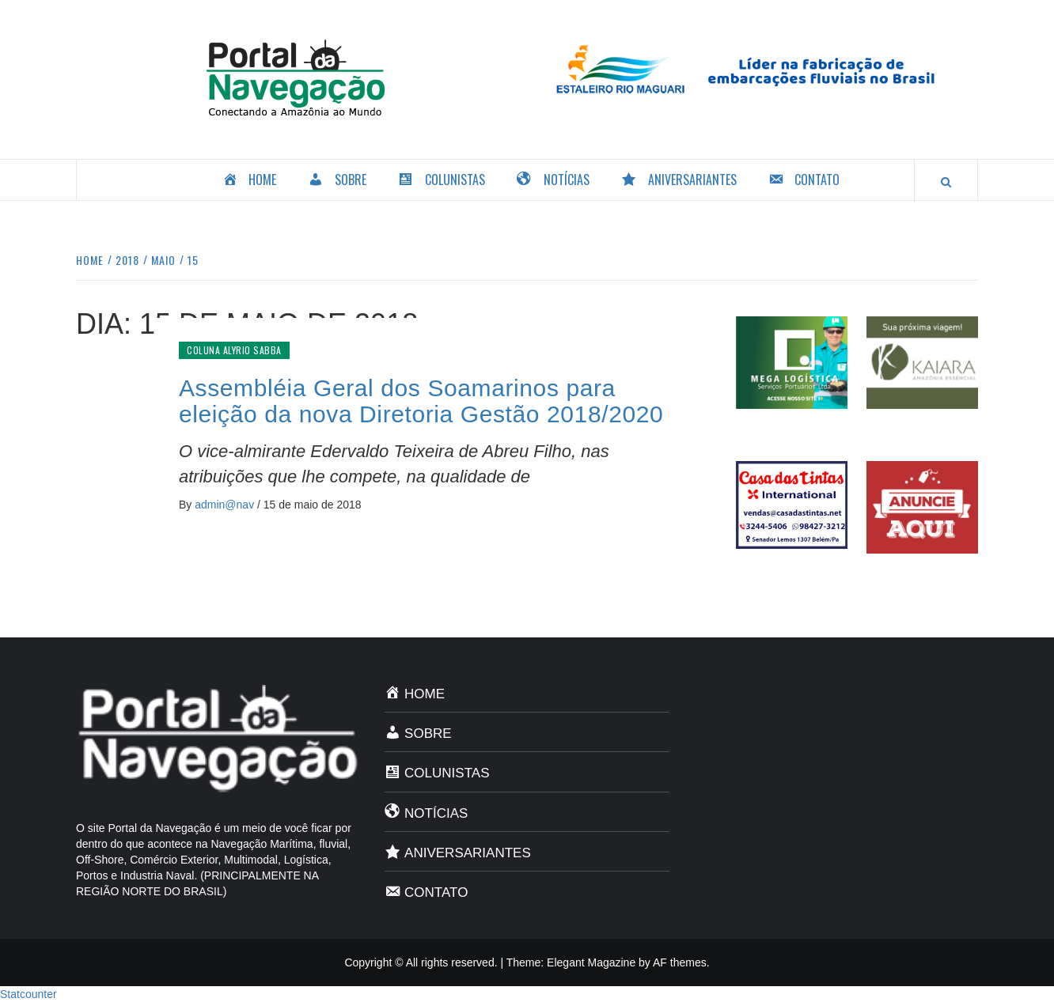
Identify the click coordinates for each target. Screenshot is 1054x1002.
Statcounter (28, 994)
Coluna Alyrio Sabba (234, 350)
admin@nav (226, 504)
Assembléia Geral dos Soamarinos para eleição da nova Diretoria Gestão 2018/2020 (421, 401)
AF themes (680, 962)
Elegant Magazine (591, 962)
